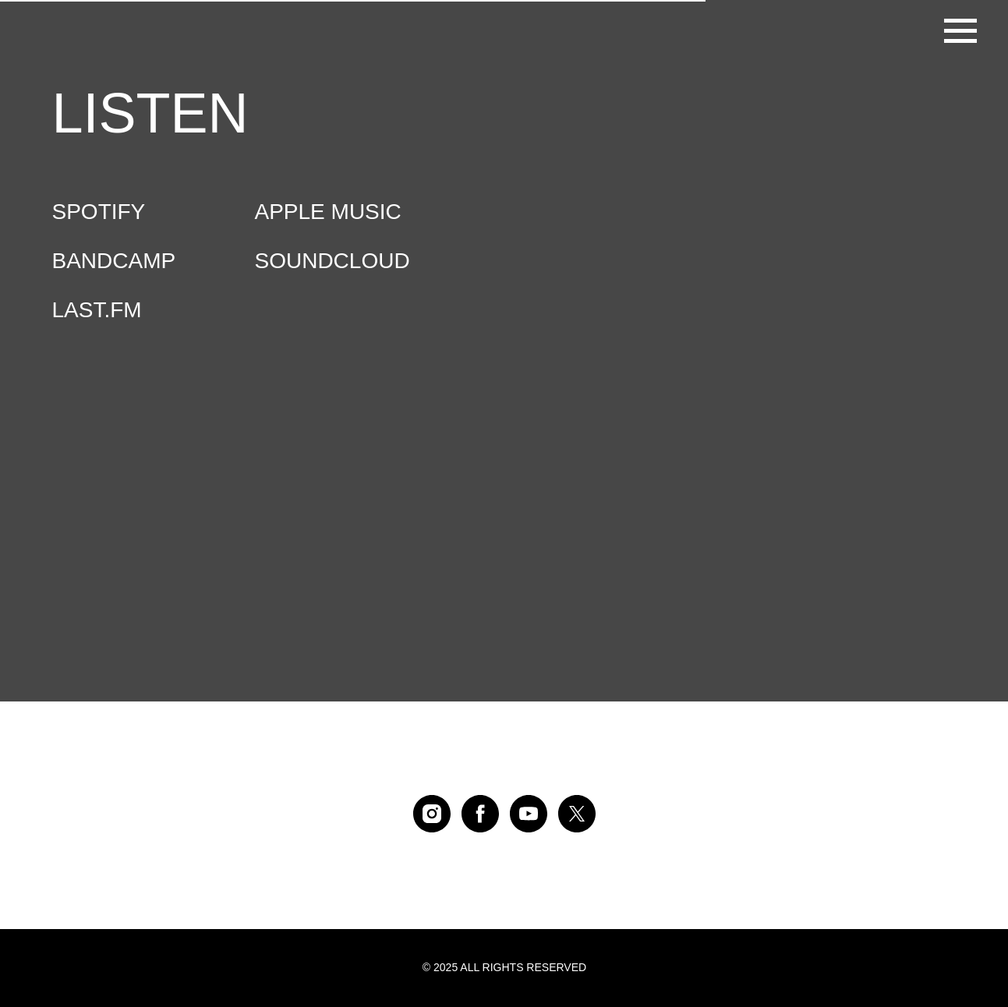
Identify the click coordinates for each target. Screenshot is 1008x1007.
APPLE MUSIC (328, 212)
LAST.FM (97, 310)
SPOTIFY (99, 212)
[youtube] (528, 813)
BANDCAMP (114, 261)
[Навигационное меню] (960, 31)
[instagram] (432, 813)
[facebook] (480, 813)
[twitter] (577, 813)
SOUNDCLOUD (332, 261)
